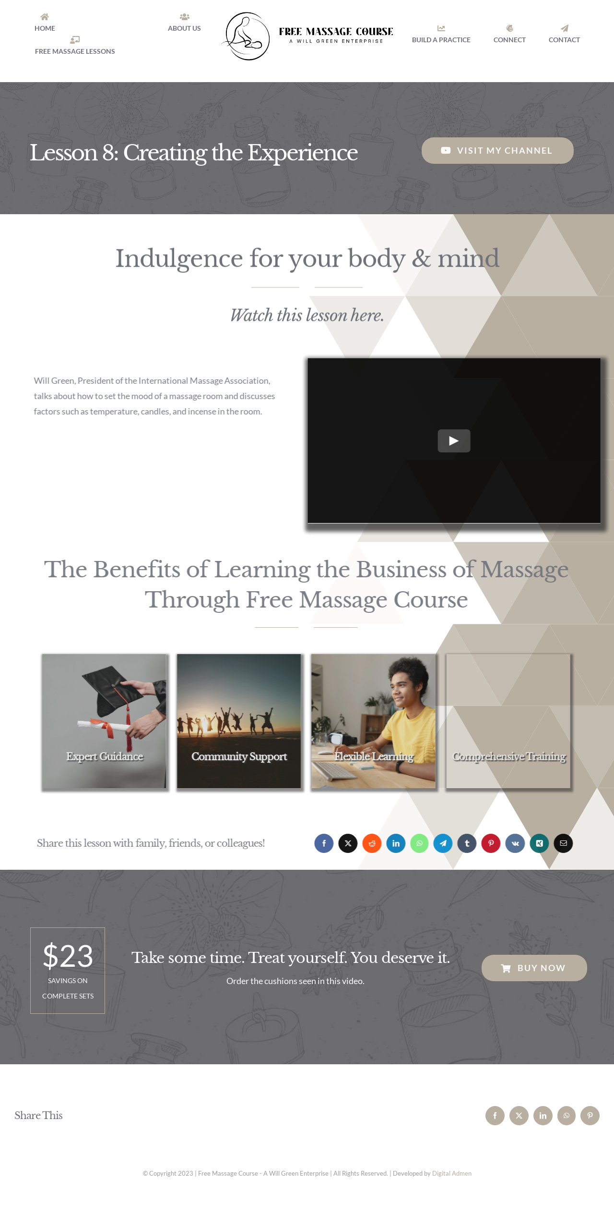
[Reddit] (367, 843)
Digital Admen (452, 1173)
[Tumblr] (462, 843)
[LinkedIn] (391, 843)
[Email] (558, 843)
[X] (343, 843)
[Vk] (510, 843)
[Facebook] (319, 843)
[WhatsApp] (414, 843)
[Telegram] (438, 843)
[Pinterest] (486, 843)
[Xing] (534, 843)
